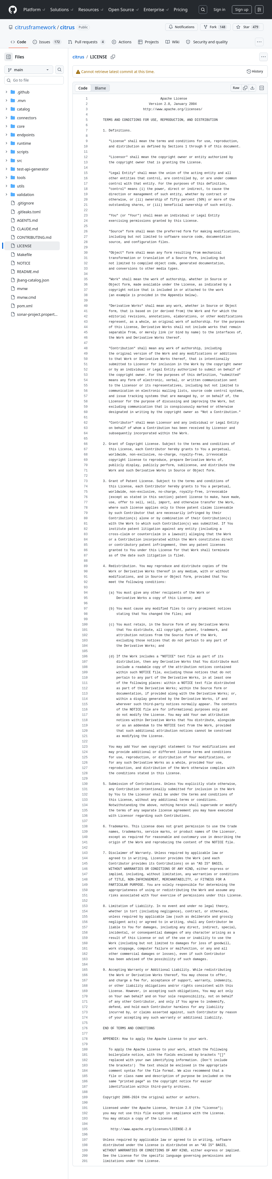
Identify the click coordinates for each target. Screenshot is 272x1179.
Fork (215, 27)
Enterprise (156, 9)
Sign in (219, 9)
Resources (91, 9)
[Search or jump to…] (203, 10)
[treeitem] (40, 245)
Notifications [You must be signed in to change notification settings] (181, 27)
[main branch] (37, 69)
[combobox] (44, 80)
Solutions (62, 9)
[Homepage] (12, 9)
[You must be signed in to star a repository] (248, 27)
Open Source (123, 9)
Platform (34, 9)
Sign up (241, 9)
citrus (67, 27)
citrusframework (35, 27)
